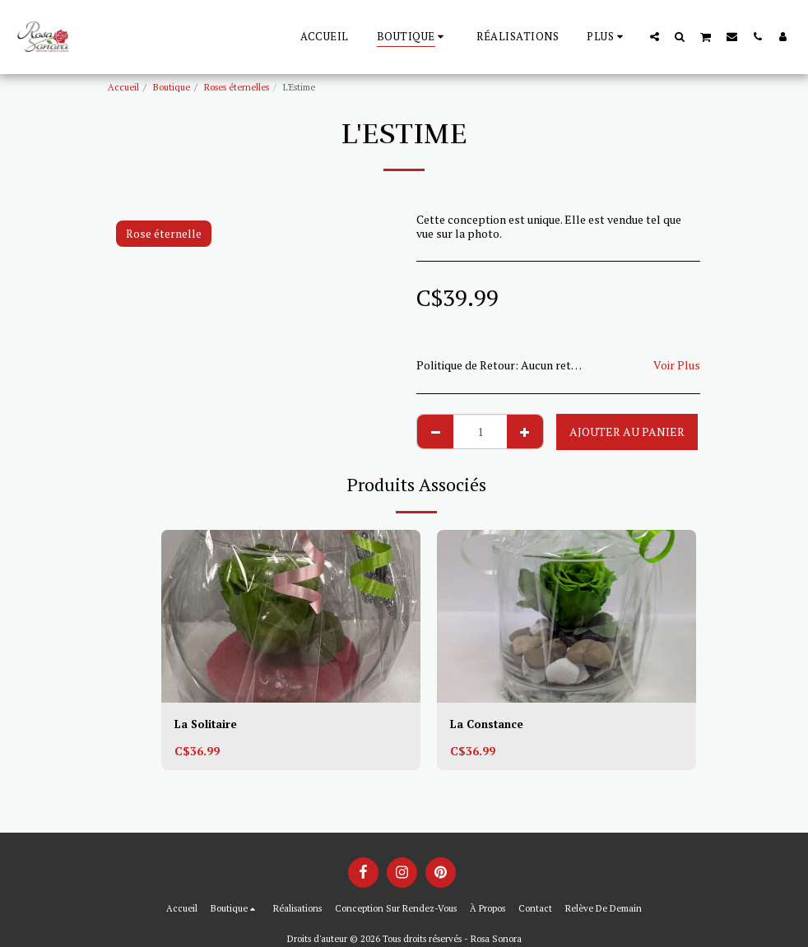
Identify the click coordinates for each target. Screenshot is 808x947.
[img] (290, 616)
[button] (654, 36)
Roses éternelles (236, 87)
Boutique (171, 87)
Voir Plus (676, 365)
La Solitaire (206, 724)
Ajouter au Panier (627, 431)
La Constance (488, 724)
